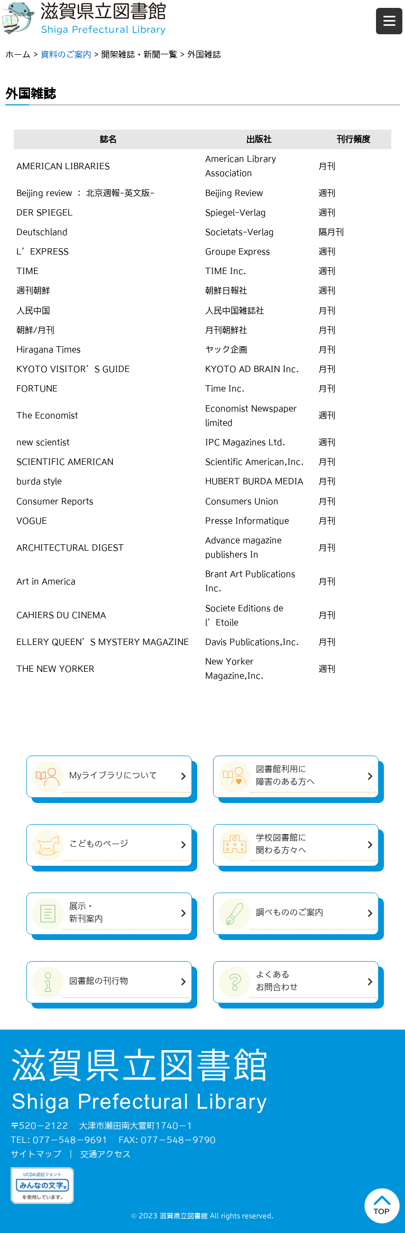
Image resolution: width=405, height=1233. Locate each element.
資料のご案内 (66, 54)
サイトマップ (36, 1154)
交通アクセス (105, 1154)
